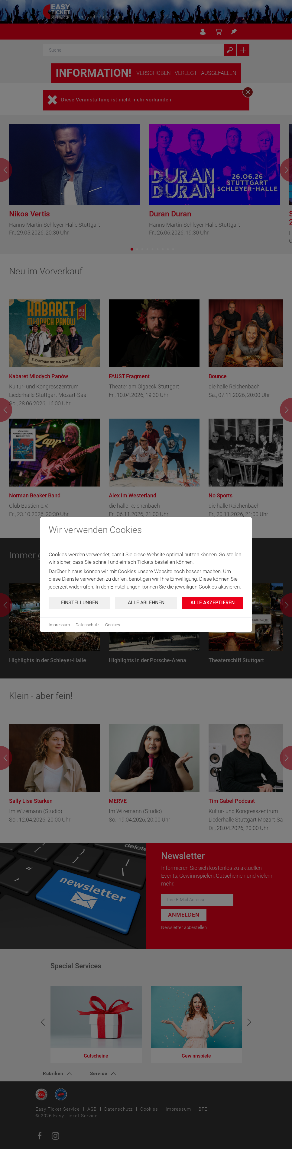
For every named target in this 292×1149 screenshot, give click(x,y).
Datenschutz (87, 624)
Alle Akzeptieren (212, 602)
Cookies (112, 624)
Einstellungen (79, 602)
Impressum (59, 624)
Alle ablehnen (146, 602)
